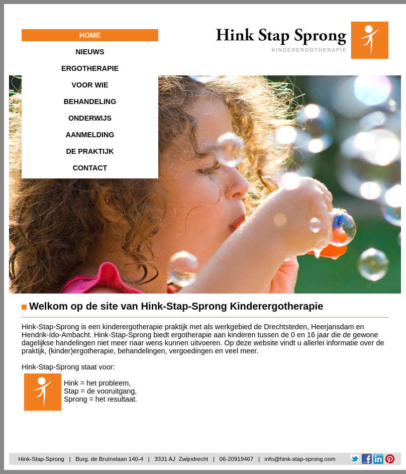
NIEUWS (90, 52)
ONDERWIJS (90, 118)
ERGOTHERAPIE (90, 68)
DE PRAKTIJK (90, 151)
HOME (90, 35)
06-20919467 (237, 459)
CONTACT (90, 168)
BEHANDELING (90, 102)
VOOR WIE (90, 85)
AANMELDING (90, 135)
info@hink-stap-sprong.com (300, 459)
